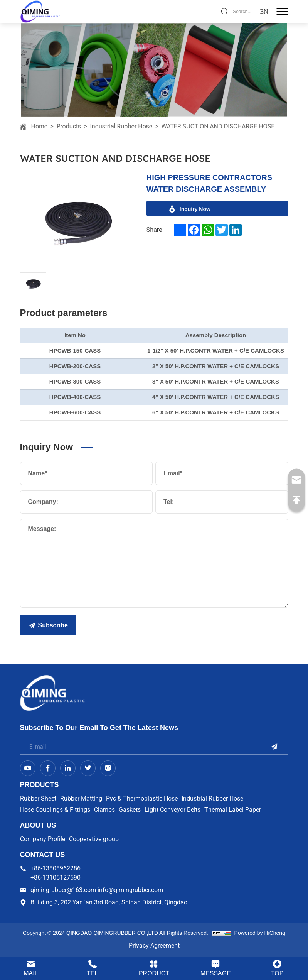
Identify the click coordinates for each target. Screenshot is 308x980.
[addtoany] (180, 230)
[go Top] (296, 500)
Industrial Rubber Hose (121, 126)
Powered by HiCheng (259, 933)
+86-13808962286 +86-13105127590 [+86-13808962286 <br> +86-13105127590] (55, 873)
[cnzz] (221, 933)
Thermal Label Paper (232, 809)
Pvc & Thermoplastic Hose (142, 798)
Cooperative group (94, 839)
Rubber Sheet (38, 798)
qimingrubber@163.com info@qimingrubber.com (96, 890)
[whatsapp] (208, 230)
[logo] (40, 11)
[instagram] (108, 768)
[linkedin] (235, 230)
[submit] (274, 746)
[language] (264, 11)
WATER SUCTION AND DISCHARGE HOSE (218, 126)
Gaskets (130, 809)
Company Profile (42, 839)
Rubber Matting (81, 798)
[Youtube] (27, 768)
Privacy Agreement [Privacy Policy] (154, 945)
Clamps (104, 809)
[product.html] (154, 968)
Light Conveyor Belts (172, 809)
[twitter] (222, 230)
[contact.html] (215, 968)
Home (39, 126)
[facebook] (194, 230)
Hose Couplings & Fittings (55, 809)
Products (69, 126)
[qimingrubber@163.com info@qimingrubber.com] (296, 480)
